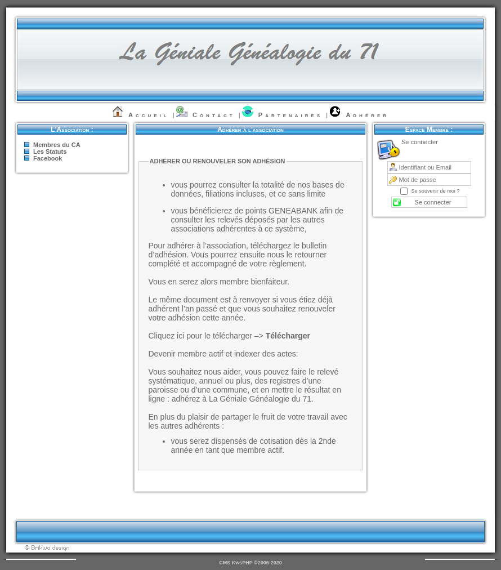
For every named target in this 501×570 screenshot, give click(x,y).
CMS (224, 562)
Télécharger (288, 335)
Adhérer (367, 115)
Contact (214, 115)
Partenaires (290, 115)
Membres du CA (56, 144)
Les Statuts (49, 151)
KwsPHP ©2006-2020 (257, 562)
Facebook (47, 158)
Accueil (148, 115)
